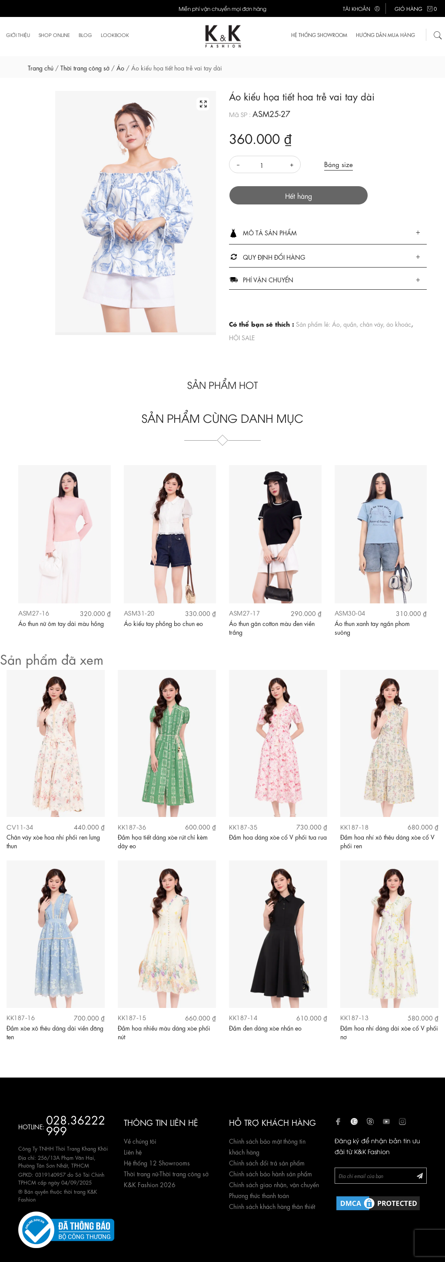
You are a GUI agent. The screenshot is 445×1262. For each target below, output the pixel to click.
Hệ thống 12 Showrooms (157, 1162)
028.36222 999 (75, 1124)
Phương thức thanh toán (259, 1195)
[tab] (328, 233)
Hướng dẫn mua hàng (385, 34)
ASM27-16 (33, 613)
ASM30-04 (350, 613)
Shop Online (54, 34)
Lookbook (115, 34)
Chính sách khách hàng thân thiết (272, 1206)
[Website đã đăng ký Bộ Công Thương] (66, 1228)
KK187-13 (354, 1017)
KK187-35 (243, 827)
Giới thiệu (18, 34)
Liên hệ (133, 1151)
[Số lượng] (264, 165)
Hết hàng (298, 195)
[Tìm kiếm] (438, 34)
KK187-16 (21, 1017)
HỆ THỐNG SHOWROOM (319, 34)
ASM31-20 (139, 613)
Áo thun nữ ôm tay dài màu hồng (61, 623)
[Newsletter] (381, 1176)
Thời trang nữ (141, 1173)
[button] (328, 233)
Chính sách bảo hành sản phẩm (270, 1173)
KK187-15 (132, 1017)
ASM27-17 (244, 613)
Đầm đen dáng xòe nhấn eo (265, 1027)
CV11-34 (20, 827)
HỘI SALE (242, 337)
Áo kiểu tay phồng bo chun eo (163, 623)
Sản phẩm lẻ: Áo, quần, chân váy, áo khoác (353, 324)
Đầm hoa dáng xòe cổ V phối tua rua (278, 836)
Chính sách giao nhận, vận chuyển (274, 1184)
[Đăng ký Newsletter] (419, 1175)
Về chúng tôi (140, 1141)
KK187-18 (354, 827)
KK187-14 (243, 1017)
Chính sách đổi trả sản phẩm (267, 1162)
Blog (85, 34)
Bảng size (338, 164)
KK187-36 (132, 827)
